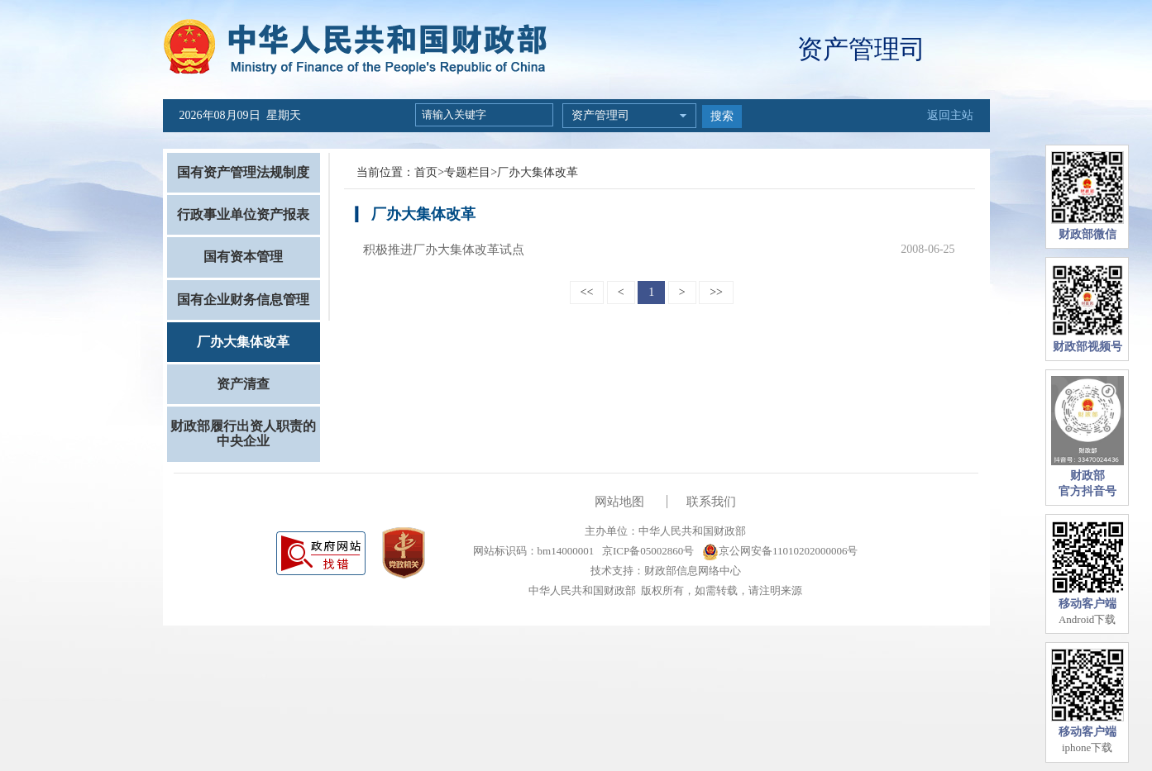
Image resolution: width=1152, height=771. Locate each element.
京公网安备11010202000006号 (780, 551)
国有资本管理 (243, 257)
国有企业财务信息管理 (243, 300)
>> (716, 292)
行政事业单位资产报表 (243, 214)
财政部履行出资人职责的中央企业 (243, 433)
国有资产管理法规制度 (243, 172)
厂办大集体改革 (243, 342)
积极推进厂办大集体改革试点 (443, 249)
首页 (425, 172)
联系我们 (711, 501)
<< (587, 292)
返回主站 (950, 115)
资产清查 (243, 384)
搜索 (722, 116)
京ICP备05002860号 (647, 551)
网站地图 (619, 501)
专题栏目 (467, 172)
